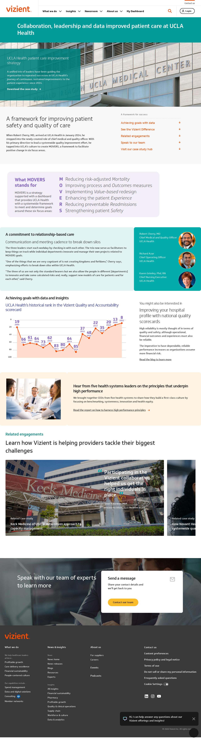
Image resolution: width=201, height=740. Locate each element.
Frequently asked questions (160, 680)
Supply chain (54, 713)
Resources (53, 675)
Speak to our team (133, 145)
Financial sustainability (16, 673)
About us (112, 11)
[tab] (169, 12)
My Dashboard (135, 11)
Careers (94, 662)
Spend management (15, 690)
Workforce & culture (58, 717)
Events (94, 670)
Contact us (190, 3)
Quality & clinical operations (62, 709)
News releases (55, 666)
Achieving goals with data (138, 125)
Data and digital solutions (18, 694)
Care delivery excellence (17, 669)
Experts (51, 679)
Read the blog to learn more (155, 362)
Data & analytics (56, 722)
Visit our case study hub (136, 152)
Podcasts (95, 678)
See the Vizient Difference (138, 132)
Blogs (50, 670)
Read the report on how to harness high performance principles (109, 412)
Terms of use (151, 668)
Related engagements (135, 139)
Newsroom (91, 11)
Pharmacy (53, 700)
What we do (50, 11)
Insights (71, 11)
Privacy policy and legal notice (162, 662)
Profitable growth (14, 664)
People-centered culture (17, 678)
